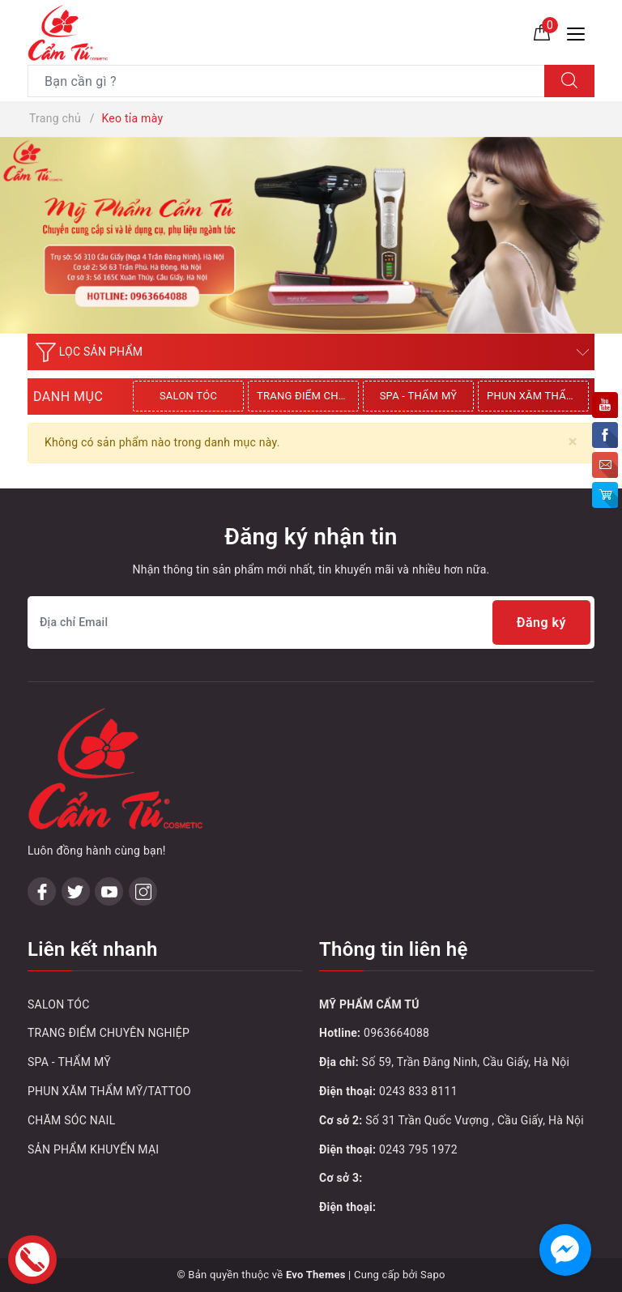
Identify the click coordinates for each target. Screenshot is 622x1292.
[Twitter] (76, 891)
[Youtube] (109, 891)
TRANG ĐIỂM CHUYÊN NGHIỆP (308, 396)
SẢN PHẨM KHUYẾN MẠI (93, 1149)
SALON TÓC (188, 396)
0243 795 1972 (418, 1149)
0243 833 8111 (418, 1091)
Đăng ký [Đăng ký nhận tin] (541, 622)
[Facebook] (42, 891)
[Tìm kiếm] (569, 81)
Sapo (432, 1275)
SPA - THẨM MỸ (419, 396)
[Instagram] (143, 891)
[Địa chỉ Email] (311, 622)
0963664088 (396, 1032)
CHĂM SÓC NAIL (71, 1120)
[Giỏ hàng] (542, 31)
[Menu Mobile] (580, 32)
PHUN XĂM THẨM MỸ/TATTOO (538, 396)
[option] (190, 396)
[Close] (573, 442)
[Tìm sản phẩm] (286, 81)
